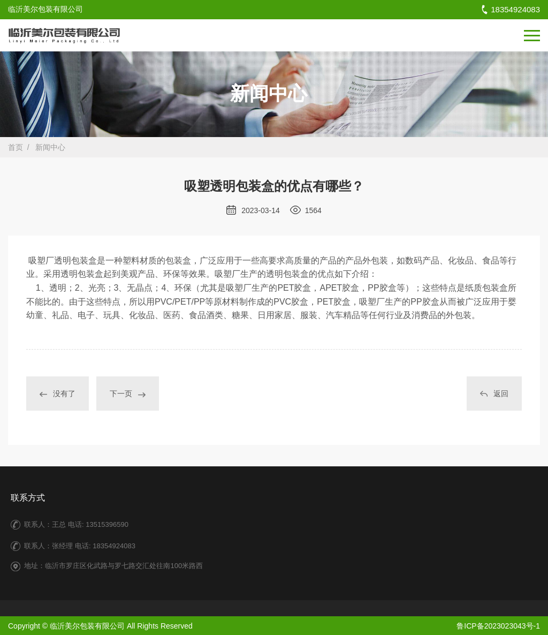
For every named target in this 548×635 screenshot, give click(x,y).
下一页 (128, 394)
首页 (15, 147)
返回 (494, 394)
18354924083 (510, 9)
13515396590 (107, 524)
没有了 (57, 394)
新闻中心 (50, 147)
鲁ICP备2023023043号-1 (498, 626)
